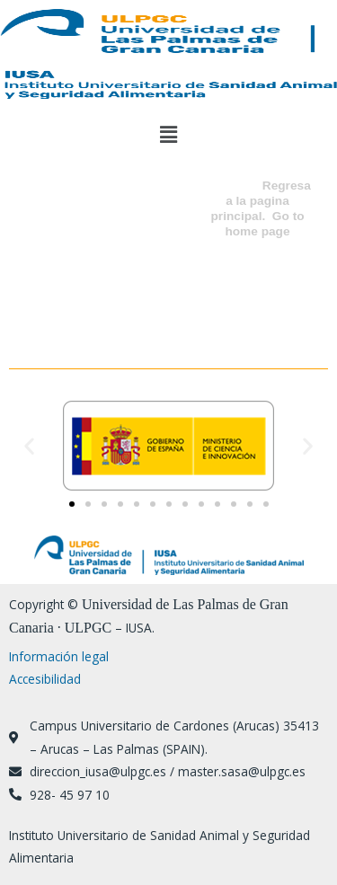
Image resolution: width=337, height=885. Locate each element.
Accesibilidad (45, 678)
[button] (168, 134)
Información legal (59, 656)
